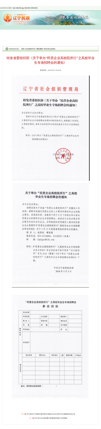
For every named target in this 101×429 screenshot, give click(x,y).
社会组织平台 (30, 49)
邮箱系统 (18, 8)
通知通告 (40, 49)
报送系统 (27, 8)
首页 (22, 49)
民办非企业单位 (49, 49)
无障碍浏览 (33, 8)
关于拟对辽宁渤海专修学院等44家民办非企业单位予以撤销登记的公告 (51, 414)
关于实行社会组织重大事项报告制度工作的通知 (50, 418)
